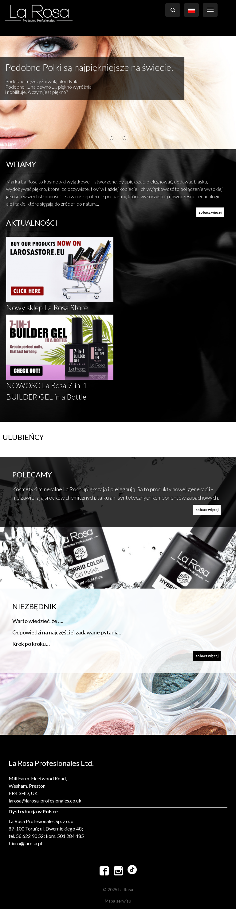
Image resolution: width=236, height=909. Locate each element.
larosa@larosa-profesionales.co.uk (45, 800)
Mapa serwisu (118, 900)
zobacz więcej (210, 212)
